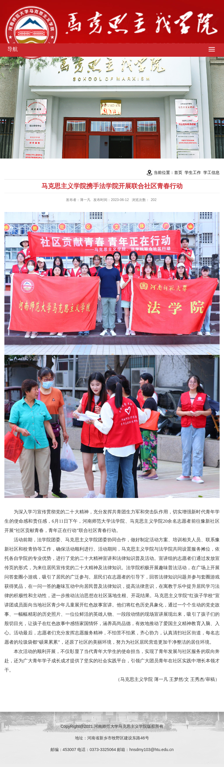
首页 (178, 172)
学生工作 (193, 172)
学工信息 (211, 172)
